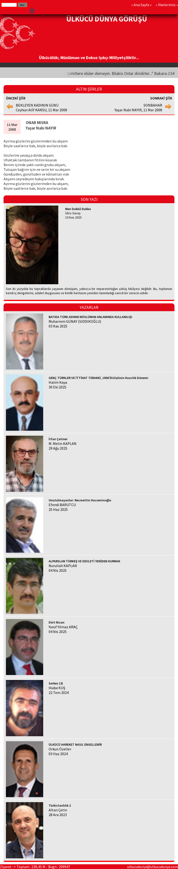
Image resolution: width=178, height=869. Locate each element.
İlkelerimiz (167, 4)
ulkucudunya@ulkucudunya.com (152, 866)
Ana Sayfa (141, 4)
